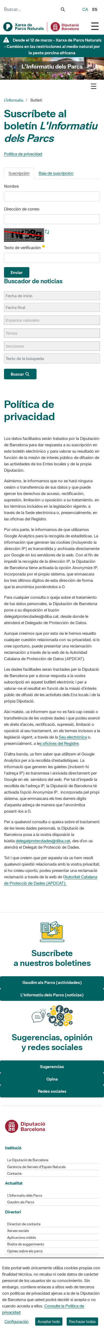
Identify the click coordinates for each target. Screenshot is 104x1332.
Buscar (20, 374)
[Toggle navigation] (95, 26)
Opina (52, 1079)
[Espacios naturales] (25, 320)
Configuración (17, 1321)
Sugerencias (52, 1066)
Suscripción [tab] (19, 173)
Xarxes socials (18, 1230)
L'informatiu (13, 100)
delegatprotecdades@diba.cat (43, 840)
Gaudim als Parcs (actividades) (52, 982)
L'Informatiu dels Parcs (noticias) (52, 994)
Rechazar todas (82, 1321)
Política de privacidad (23, 153)
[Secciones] (17, 346)
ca (85, 9)
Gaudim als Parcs (20, 1202)
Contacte (14, 1173)
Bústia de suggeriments (25, 1244)
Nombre (11, 186)
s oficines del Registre (59, 743)
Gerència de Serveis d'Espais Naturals (36, 1167)
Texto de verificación (24, 247)
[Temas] (14, 333)
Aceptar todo (49, 1321)
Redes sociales (52, 1091)
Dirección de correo (21, 209)
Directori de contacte (24, 1224)
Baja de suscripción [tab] (56, 173)
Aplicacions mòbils (21, 1237)
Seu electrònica (73, 737)
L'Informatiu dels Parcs (24, 1195)
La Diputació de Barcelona (27, 1160)
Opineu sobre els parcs (25, 1251)
